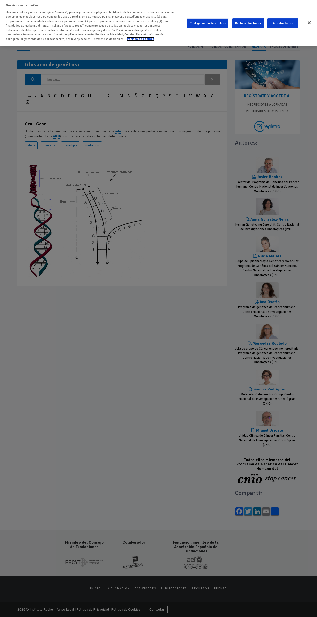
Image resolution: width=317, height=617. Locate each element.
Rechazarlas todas (248, 19)
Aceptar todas (283, 19)
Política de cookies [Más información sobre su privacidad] (140, 35)
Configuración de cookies (208, 19)
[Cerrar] (309, 18)
